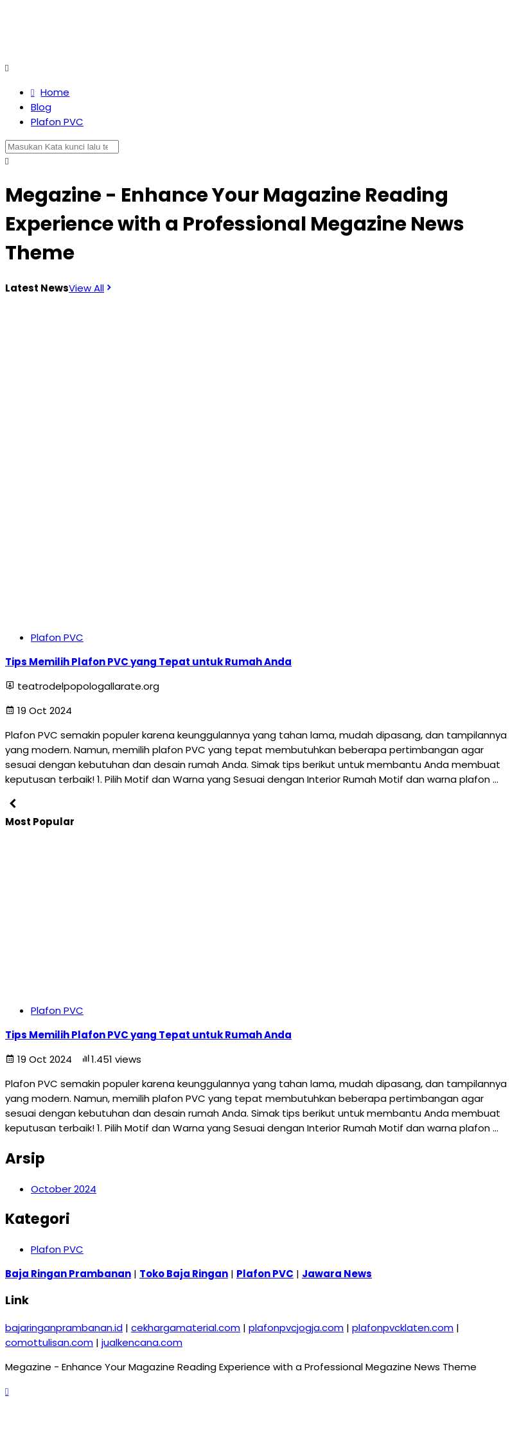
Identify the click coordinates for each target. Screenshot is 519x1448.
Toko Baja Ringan (183, 1273)
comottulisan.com (49, 1342)
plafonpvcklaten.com (402, 1327)
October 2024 (63, 1189)
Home (50, 92)
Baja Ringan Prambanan (68, 1273)
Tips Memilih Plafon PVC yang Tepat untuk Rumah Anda (148, 661)
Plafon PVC (57, 121)
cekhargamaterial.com (185, 1327)
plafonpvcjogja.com (296, 1327)
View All (91, 288)
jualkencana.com (141, 1342)
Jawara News (337, 1273)
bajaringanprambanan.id (64, 1327)
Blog (41, 107)
